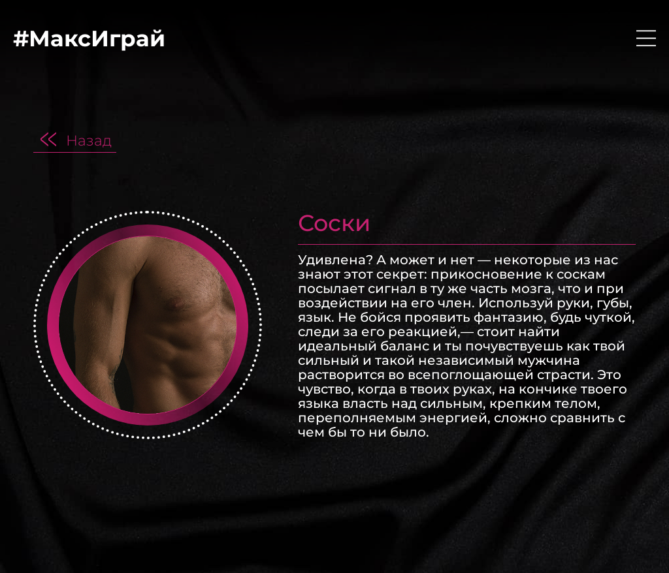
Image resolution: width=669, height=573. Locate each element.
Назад (89, 140)
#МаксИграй (89, 38)
